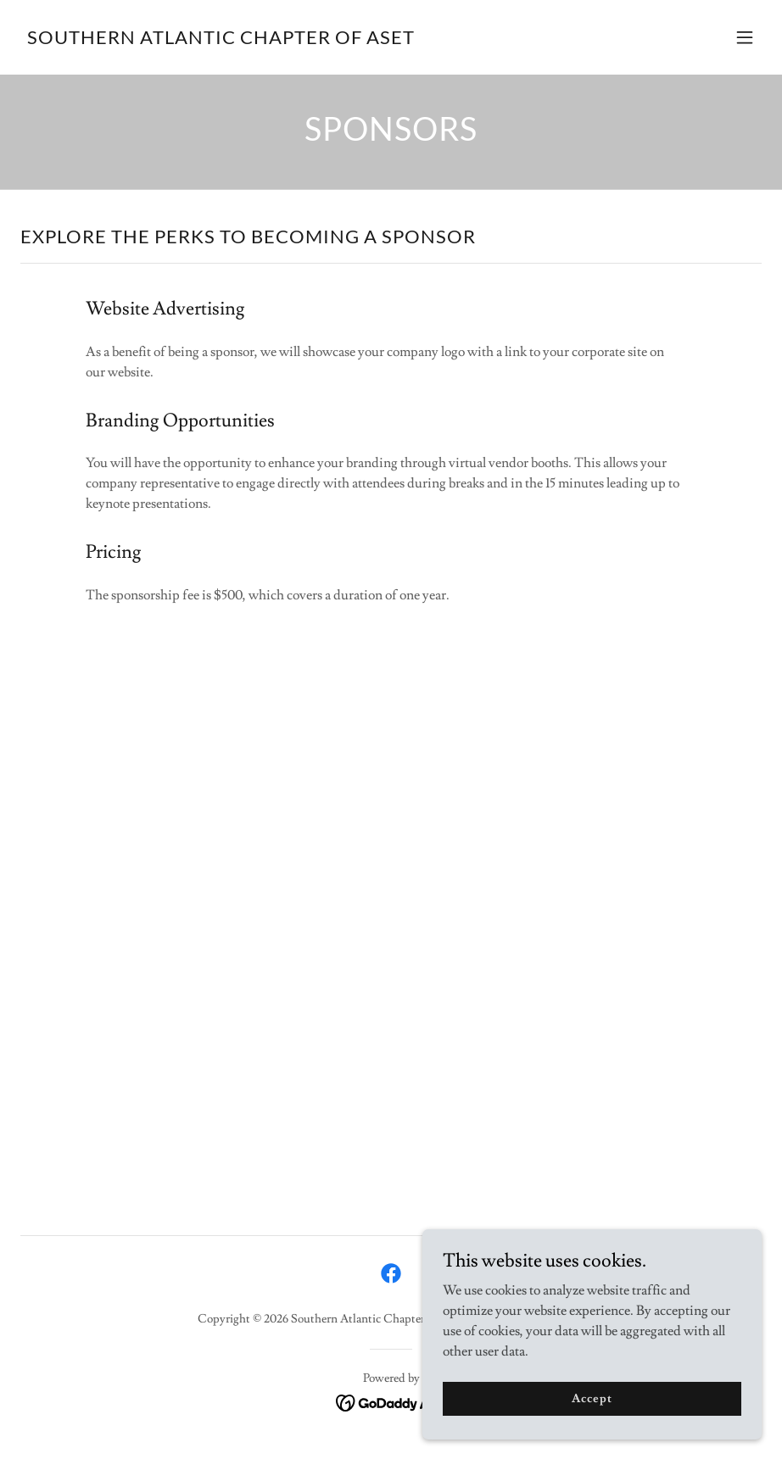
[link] (221, 39)
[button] (745, 37)
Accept (592, 1398)
